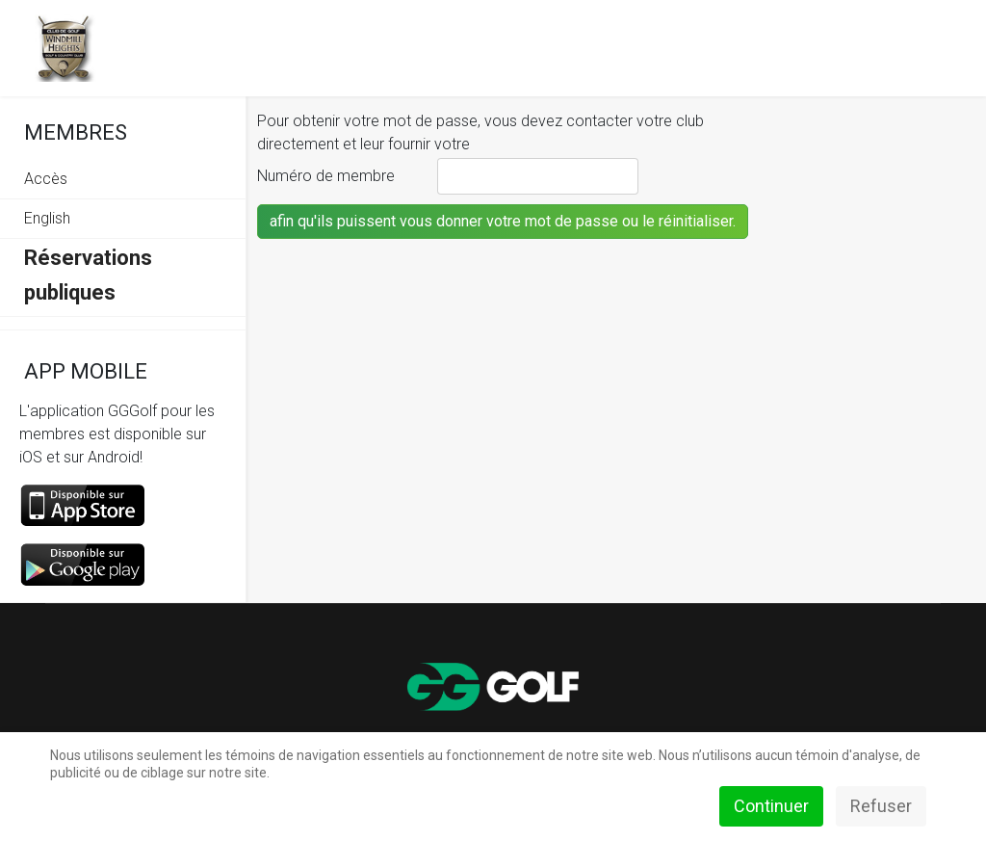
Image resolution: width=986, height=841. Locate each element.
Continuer (771, 806)
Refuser (881, 806)
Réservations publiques (88, 275)
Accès (45, 179)
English (47, 218)
